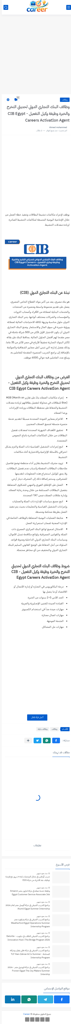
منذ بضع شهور (40, 873)
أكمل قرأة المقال (35, 717)
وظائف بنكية (41, 729)
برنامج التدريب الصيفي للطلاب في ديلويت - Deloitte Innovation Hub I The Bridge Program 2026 (26, 938)
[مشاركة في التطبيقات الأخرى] (26, 740)
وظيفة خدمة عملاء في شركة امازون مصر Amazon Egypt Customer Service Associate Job (28, 892)
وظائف (63, 99)
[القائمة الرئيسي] (67, 7)
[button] (54, 740)
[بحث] (4, 7)
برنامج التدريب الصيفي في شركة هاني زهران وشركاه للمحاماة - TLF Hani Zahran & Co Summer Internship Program (28, 954)
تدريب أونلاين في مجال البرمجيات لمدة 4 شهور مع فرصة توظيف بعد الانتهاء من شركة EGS (26, 878)
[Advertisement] (35, 56)
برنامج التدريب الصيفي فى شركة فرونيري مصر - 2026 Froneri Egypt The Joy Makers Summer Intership (27, 971)
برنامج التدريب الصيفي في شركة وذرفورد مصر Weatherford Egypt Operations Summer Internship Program (28, 923)
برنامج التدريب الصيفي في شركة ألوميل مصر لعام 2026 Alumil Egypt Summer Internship (26, 907)
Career (25, 1014)
